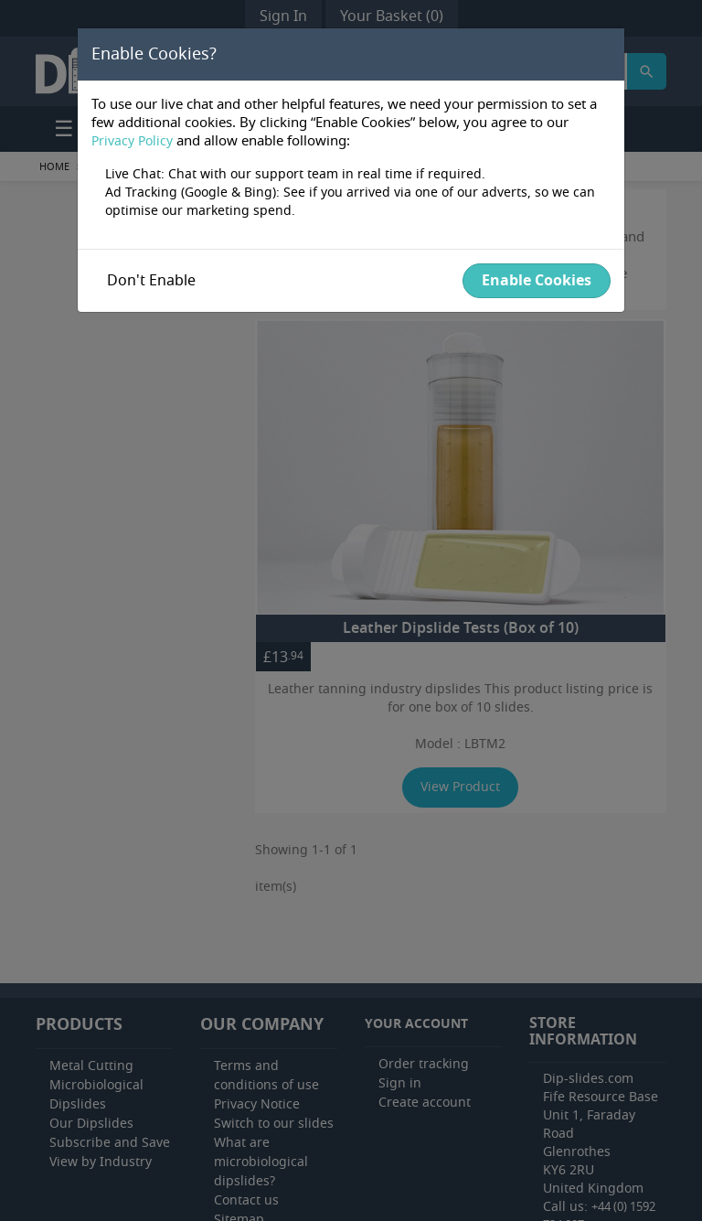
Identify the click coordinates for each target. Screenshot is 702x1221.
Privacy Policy (132, 142)
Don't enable (151, 281)
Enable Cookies (536, 281)
